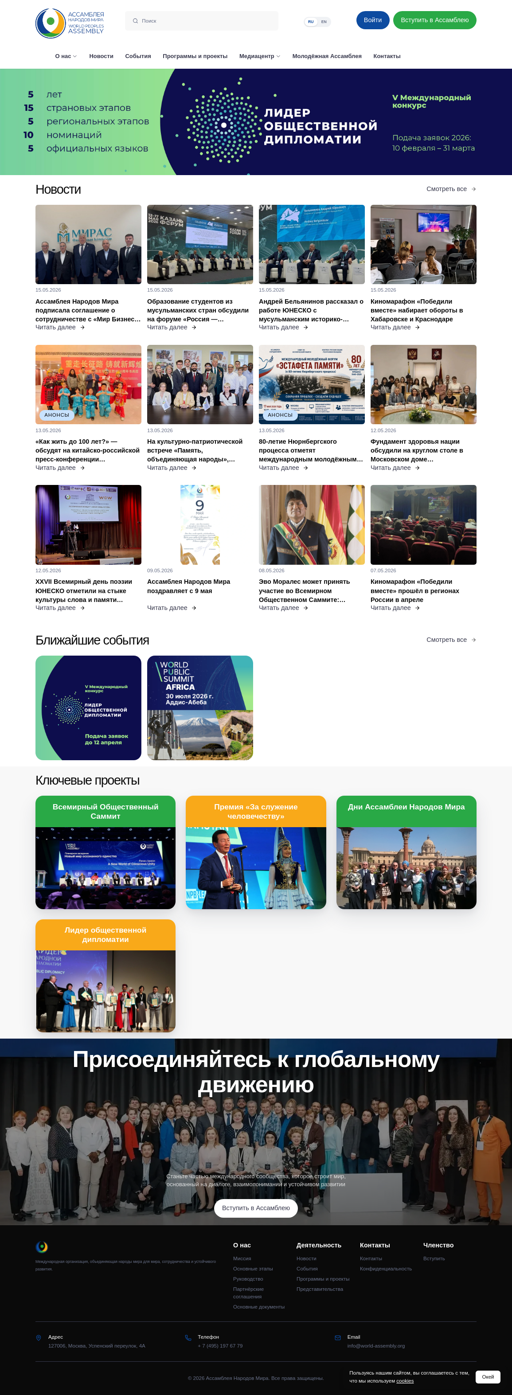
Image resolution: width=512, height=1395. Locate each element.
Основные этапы (253, 1268)
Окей (488, 1376)
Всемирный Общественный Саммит (106, 811)
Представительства (320, 1289)
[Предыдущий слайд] (64, 122)
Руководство (248, 1279)
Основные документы (259, 1306)
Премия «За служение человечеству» (255, 811)
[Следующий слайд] (448, 122)
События (307, 1268)
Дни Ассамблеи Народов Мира (406, 806)
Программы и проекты (323, 1279)
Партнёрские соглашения (248, 1292)
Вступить (434, 1258)
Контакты (371, 1258)
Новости (307, 1258)
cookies (405, 1380)
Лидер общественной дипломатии (105, 935)
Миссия (242, 1258)
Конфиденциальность (386, 1268)
